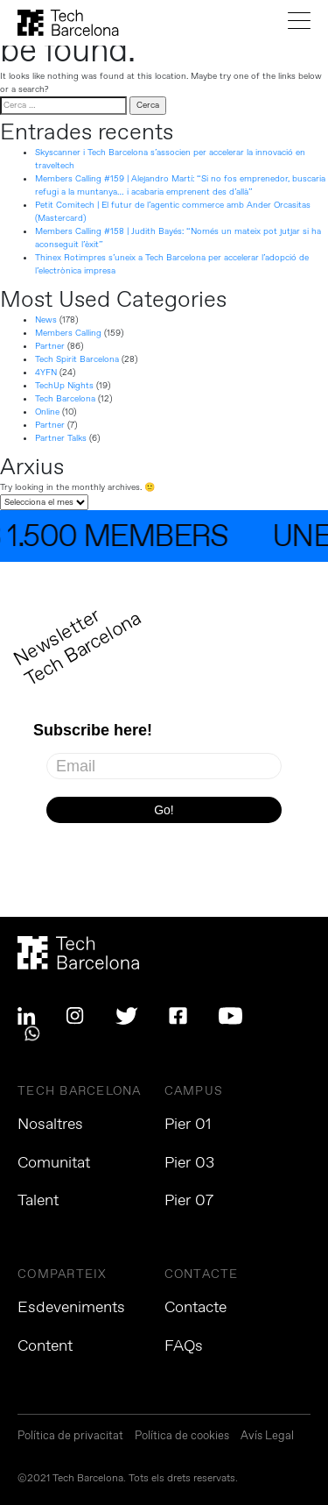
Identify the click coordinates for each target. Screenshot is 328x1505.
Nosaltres (50, 1124)
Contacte (195, 1307)
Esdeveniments (71, 1307)
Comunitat (53, 1163)
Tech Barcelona (65, 399)
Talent (38, 1200)
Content (45, 1346)
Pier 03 (189, 1163)
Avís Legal (267, 1437)
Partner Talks (61, 438)
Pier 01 (188, 1124)
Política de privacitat (70, 1437)
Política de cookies (182, 1437)
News (46, 320)
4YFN (46, 372)
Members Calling (68, 333)
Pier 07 (188, 1200)
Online (47, 412)
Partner (50, 346)
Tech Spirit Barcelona (77, 359)
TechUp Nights (64, 386)
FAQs (183, 1346)
